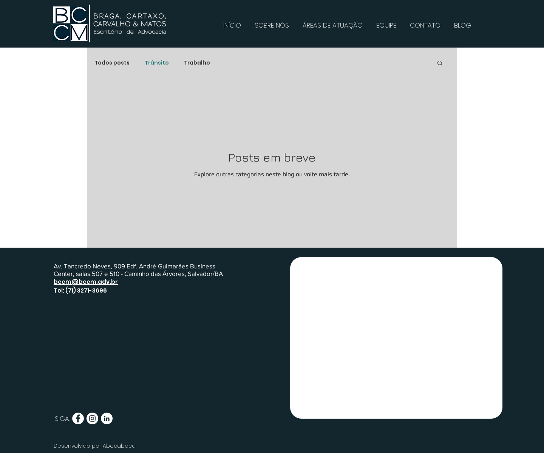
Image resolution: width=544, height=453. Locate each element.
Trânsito (157, 63)
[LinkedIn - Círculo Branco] (107, 418)
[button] (440, 64)
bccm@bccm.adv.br (86, 282)
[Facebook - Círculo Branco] (78, 418)
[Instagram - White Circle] (92, 418)
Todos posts (112, 63)
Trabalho (197, 63)
